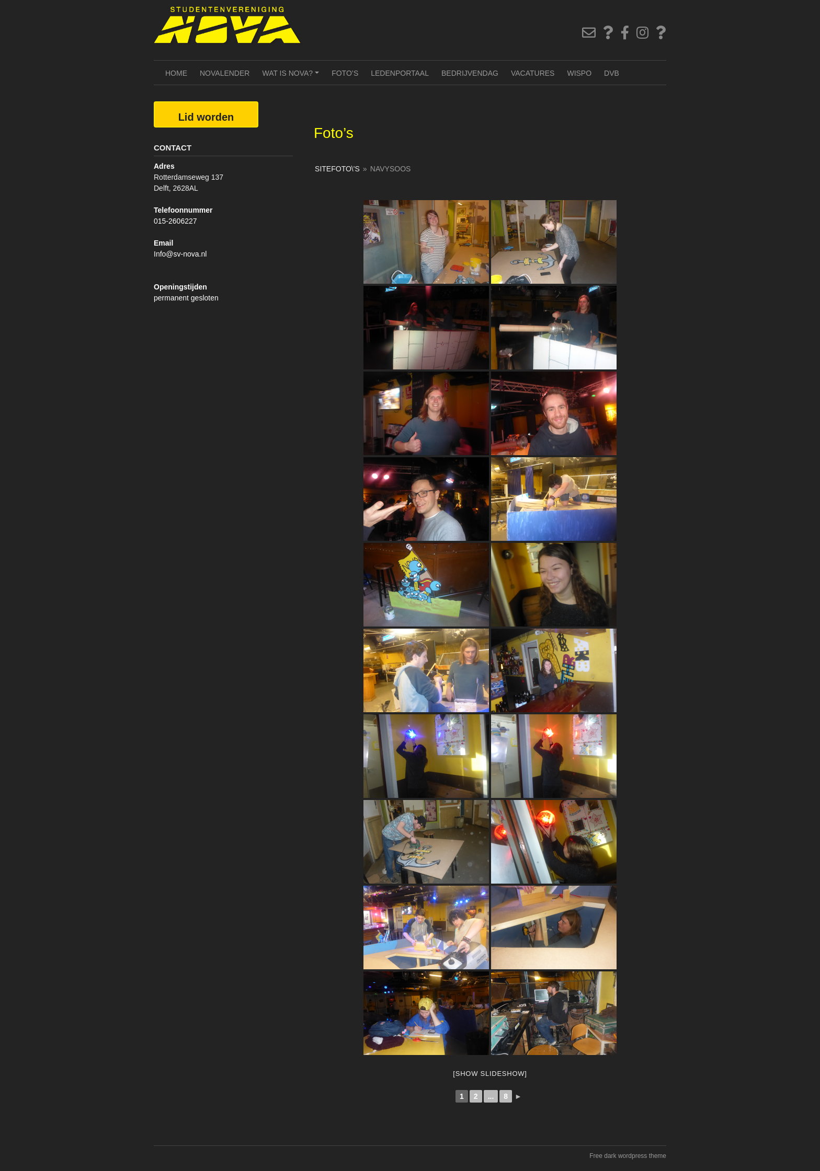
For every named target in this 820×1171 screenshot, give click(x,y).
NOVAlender (224, 73)
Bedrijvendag (469, 73)
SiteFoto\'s (337, 169)
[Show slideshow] (490, 1073)
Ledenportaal (400, 73)
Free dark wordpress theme (627, 1156)
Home (176, 73)
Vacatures (533, 73)
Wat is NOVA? (292, 77)
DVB (611, 73)
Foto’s (345, 73)
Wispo (579, 73)
